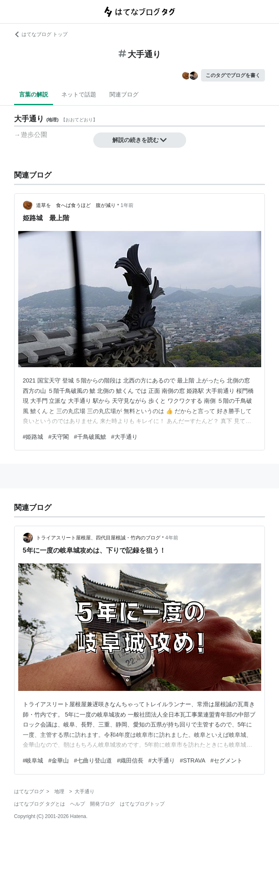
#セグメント (226, 760)
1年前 (127, 205)
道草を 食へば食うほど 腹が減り (76, 205)
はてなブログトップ (142, 804)
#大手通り (124, 436)
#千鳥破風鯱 (90, 436)
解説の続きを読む (139, 140)
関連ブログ (123, 94)
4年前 (171, 538)
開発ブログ (102, 804)
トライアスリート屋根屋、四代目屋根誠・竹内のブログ (98, 538)
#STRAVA (193, 760)
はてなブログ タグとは (39, 804)
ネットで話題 (78, 94)
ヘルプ (77, 804)
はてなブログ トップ (41, 34)
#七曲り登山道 (93, 760)
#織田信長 (130, 760)
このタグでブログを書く (233, 75)
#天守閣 (58, 436)
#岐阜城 (33, 760)
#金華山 (58, 760)
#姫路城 (33, 436)
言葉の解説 (33, 94)
